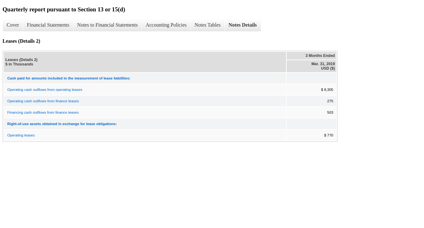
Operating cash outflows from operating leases (44, 90)
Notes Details (242, 25)
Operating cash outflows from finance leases (43, 101)
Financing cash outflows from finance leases (43, 112)
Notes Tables (208, 25)
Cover (13, 25)
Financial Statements (48, 25)
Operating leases (21, 135)
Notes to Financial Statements (107, 25)
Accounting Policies (166, 25)
